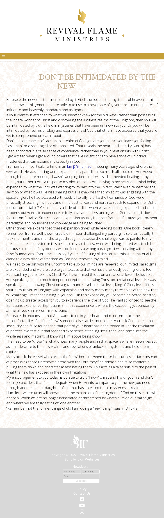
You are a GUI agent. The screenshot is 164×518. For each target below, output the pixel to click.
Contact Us (82, 493)
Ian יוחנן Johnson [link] (80, 166)
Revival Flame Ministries (96, 455)
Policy (82, 489)
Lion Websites (88, 459)
